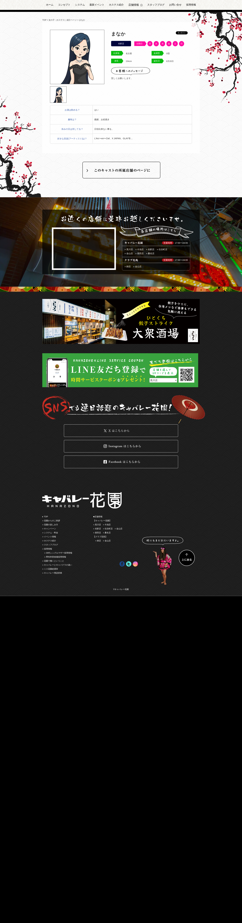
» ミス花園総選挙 (50, 569)
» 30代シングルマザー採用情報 (58, 553)
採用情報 (191, 4)
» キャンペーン (49, 528)
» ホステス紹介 (49, 541)
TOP (44, 20)
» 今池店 (139, 249)
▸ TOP (45, 516)
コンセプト (64, 4)
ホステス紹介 (116, 4)
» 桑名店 (150, 253)
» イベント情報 (49, 536)
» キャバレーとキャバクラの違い (57, 565)
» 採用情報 (47, 549)
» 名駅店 (150, 249)
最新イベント (97, 4)
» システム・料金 (50, 532)
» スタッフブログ (50, 545)
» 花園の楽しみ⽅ (50, 524)
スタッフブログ (156, 4)
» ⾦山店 (129, 253)
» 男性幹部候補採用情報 (55, 557)
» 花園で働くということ (53, 561)
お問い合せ (175, 4)
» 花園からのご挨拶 (51, 520)
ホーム (49, 4)
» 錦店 (128, 266)
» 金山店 (137, 266)
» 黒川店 (129, 249)
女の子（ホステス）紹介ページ (63, 20)
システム (80, 4)
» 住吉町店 (162, 249)
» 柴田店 (139, 253)
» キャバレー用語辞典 (52, 573)
